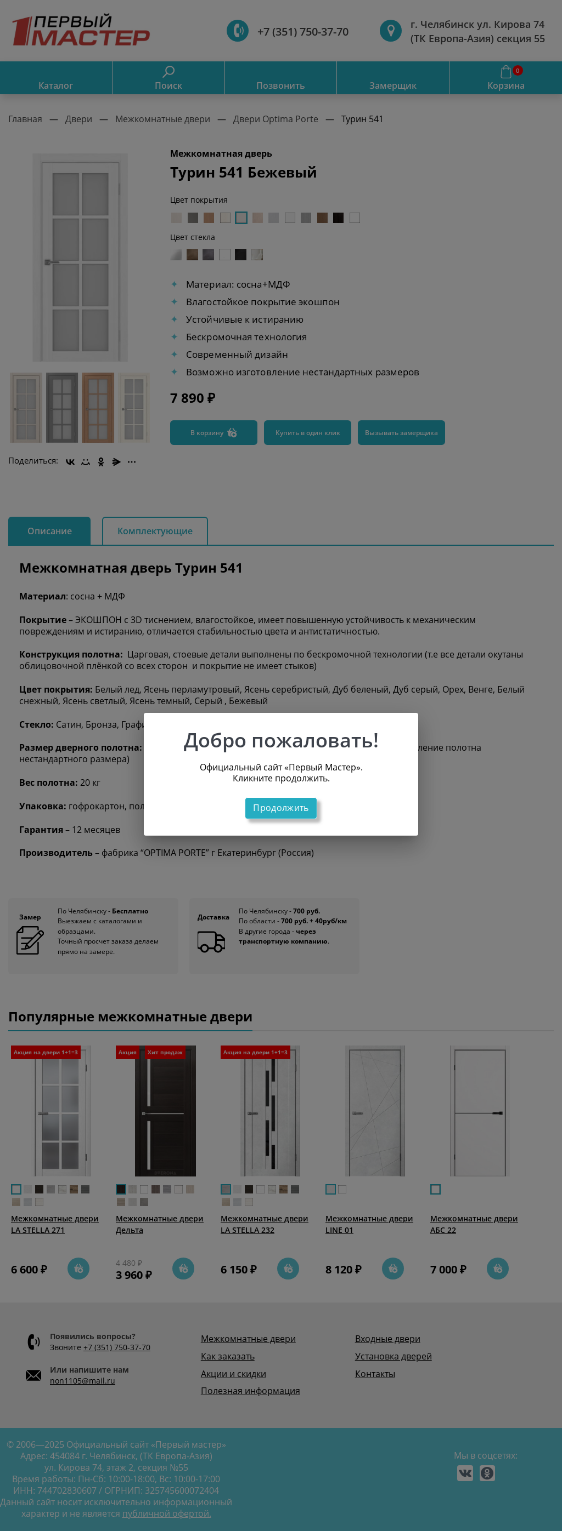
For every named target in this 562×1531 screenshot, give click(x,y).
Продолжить (280, 808)
